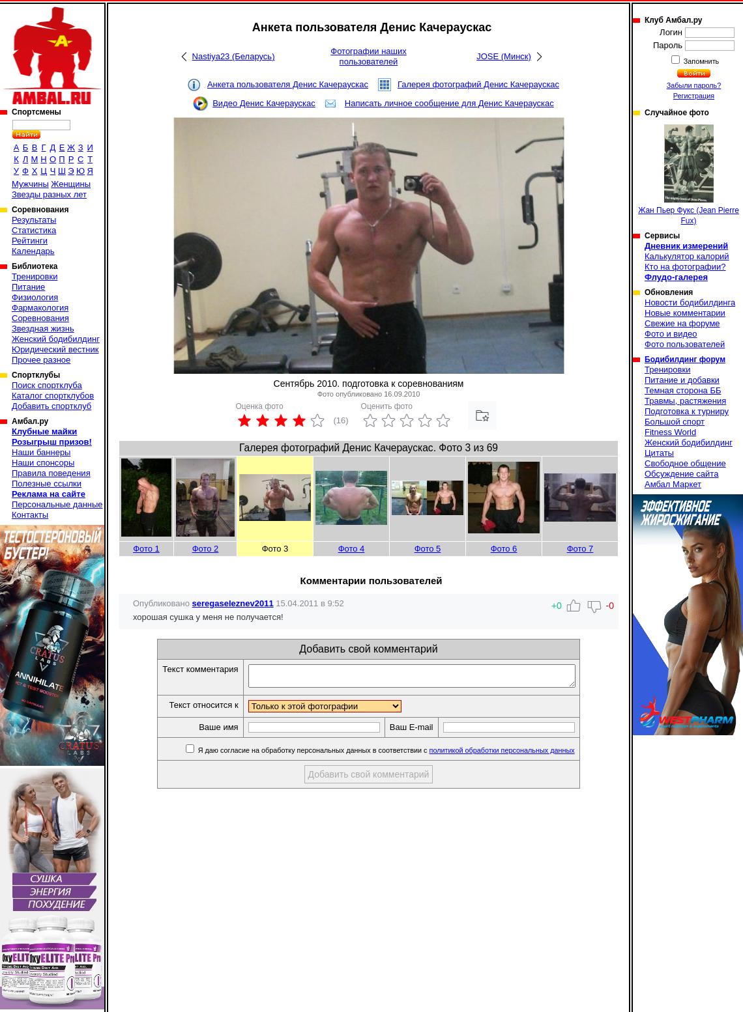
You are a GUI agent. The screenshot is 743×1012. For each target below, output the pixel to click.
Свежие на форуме (682, 323)
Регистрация (693, 96)
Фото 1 (146, 549)
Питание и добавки (682, 380)
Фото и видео (671, 334)
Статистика (34, 230)
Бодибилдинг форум (685, 359)
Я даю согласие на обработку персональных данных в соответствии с (405, 754)
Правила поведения (51, 473)
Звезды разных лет (49, 194)
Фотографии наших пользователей (368, 56)
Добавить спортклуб (51, 406)
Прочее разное (41, 360)
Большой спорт (675, 422)
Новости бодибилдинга (690, 302)
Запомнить (701, 61)
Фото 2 (205, 549)
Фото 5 (428, 549)
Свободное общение (685, 463)
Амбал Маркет (673, 484)
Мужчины (30, 184)
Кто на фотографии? (685, 267)
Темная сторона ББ (683, 390)
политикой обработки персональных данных (521, 754)
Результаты (34, 220)
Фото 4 (351, 549)
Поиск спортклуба (47, 385)
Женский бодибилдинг (56, 339)
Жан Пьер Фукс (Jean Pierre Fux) (688, 174)
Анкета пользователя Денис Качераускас (287, 84)
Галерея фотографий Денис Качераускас (478, 84)
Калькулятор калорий (687, 256)
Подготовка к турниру (687, 411)
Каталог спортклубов (53, 396)
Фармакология (40, 308)
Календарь (33, 251)
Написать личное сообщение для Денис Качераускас (449, 103)
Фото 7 (580, 549)
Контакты (30, 515)
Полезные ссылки (46, 483)
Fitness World (670, 432)
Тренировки (34, 276)
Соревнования (40, 318)
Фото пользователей (685, 344)
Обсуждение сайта (681, 474)
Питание (28, 287)
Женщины (71, 184)
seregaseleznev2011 (233, 603)
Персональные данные (57, 504)
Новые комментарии (685, 313)
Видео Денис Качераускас (263, 103)
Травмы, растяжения (685, 401)
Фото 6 (504, 549)
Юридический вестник (55, 349)
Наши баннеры (41, 452)
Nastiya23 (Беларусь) (233, 56)
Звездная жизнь (43, 328)
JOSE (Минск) (503, 56)
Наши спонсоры (43, 463)
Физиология (35, 297)
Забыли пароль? (694, 85)
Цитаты (659, 453)
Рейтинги (30, 241)
